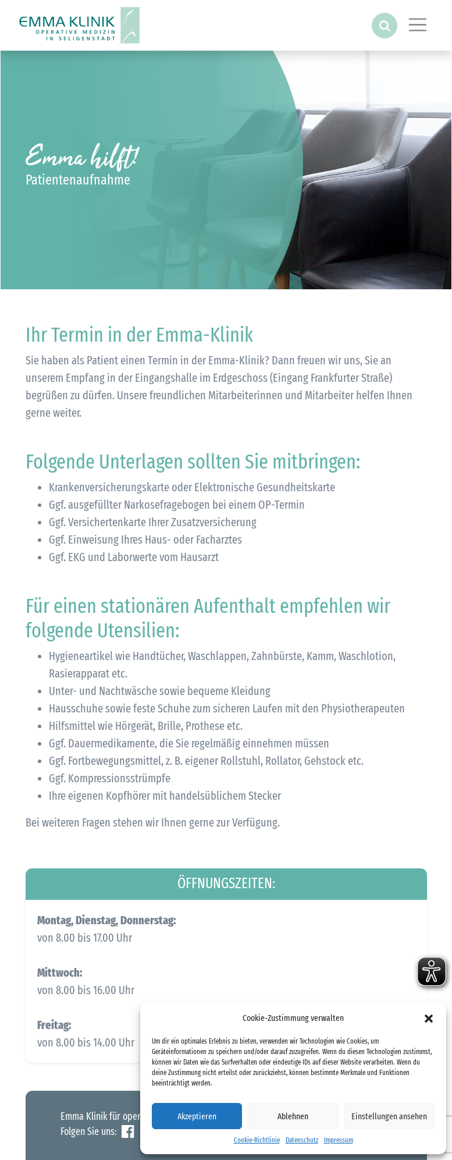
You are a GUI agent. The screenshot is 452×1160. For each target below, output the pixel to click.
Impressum (338, 1140)
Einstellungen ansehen (389, 1116)
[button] (429, 1018)
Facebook (128, 1131)
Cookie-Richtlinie (257, 1140)
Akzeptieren (196, 1116)
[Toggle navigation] (418, 25)
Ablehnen (292, 1116)
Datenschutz (302, 1140)
